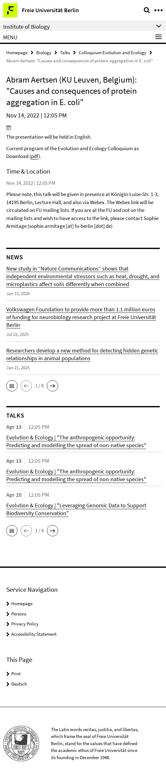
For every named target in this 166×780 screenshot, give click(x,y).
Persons (18, 614)
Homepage (17, 52)
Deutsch (19, 684)
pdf (34, 156)
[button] (12, 386)
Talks (65, 52)
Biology (43, 52)
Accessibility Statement (34, 634)
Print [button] (16, 674)
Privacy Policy (24, 624)
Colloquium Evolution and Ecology (112, 52)
